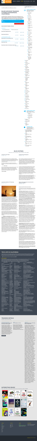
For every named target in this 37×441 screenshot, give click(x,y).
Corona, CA (28, 369)
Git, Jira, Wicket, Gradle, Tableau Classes (30, 48)
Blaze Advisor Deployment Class (6, 31)
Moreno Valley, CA (27, 371)
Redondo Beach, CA (30, 342)
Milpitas (26, 365)
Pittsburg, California (31, 374)
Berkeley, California (32, 369)
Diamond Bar (26, 378)
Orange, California (32, 332)
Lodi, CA (31, 327)
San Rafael (32, 354)
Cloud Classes (30, 33)
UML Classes (27, 98)
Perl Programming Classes (27, 82)
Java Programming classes (6, 29)
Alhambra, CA (26, 367)
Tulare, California (27, 352)
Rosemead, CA (26, 381)
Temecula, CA (26, 366)
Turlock (29, 367)
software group (30, 437)
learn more (3, 335)
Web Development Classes (27, 101)
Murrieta (26, 369)
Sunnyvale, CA (29, 347)
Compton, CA (26, 359)
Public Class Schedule (27, 1)
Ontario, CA (29, 330)
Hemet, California (27, 334)
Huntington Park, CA (27, 372)
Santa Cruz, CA (30, 378)
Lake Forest (33, 327)
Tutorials (2, 428)
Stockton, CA (26, 350)
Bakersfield (33, 348)
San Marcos (29, 382)
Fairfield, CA (32, 364)
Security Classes (27, 91)
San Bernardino (33, 358)
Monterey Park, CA (27, 344)
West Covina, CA (30, 343)
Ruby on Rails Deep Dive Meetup (24, 260)
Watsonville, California (31, 361)
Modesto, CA (29, 358)
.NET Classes (29, 12)
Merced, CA (26, 370)
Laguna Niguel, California (31, 328)
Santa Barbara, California (31, 370)
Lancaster (33, 373)
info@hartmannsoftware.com (22, 425)
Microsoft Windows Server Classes (27, 75)
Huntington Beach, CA (27, 346)
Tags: (5, 155)
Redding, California (27, 326)
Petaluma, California (27, 377)
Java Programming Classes (30, 52)
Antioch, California (30, 362)
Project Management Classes (27, 124)
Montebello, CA (33, 368)
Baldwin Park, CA (31, 352)
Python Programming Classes (27, 85)
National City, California (28, 368)
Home (2, 424)
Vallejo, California (32, 365)
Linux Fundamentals (27, 136)
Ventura (26, 332)
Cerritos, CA (33, 376)
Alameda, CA (31, 338)
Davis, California (30, 336)
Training (22, 1)
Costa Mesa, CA (30, 379)
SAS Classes (26, 90)
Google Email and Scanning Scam (23, 154)
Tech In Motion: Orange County (16, 260)
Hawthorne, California (31, 359)
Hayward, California (30, 340)
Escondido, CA (26, 361)
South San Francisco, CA (31, 331)
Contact (34, 1)
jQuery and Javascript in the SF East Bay (7, 260)
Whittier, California (28, 364)
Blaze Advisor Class (4, 42)
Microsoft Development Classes (27, 67)
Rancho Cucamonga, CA (28, 360)
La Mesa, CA (33, 351)
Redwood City (33, 380)
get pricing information (19, 23)
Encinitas (31, 363)
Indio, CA (28, 332)
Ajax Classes (29, 16)
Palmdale (30, 376)
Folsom (32, 339)
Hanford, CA (26, 340)
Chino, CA (29, 354)
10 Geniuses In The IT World (5, 154)
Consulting (14, 1)
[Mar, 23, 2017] (20, 155)
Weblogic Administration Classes (27, 106)
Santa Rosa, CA (26, 376)
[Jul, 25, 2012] (3, 155)
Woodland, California (28, 351)
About (31, 1)
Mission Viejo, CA (27, 375)
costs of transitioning (7, 223)
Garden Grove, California (29, 355)
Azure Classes (30, 21)
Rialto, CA (31, 334)
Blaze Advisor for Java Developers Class (7, 38)
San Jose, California (31, 375)
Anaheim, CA (32, 377)
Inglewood (31, 371)
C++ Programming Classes (30, 30)
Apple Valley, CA (33, 367)
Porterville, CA (29, 335)
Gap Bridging (18, 1)
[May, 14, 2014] (20, 183)
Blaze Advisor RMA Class (5, 34)
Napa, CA (31, 326)
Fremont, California (32, 344)
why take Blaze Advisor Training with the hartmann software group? (7, 323)
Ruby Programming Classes (27, 88)
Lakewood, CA (29, 380)
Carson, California (28, 356)
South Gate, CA (27, 374)
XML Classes (27, 108)
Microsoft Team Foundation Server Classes (27, 72)
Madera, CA (28, 365)
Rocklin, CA (26, 328)
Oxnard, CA (26, 362)
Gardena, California (31, 381)
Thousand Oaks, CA (27, 363)
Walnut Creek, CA (30, 373)
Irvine (32, 335)
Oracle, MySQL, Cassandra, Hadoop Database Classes (27, 79)
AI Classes (29, 15)
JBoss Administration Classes (30, 55)
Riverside (29, 350)
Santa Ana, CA (29, 348)
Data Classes (29, 38)
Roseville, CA (29, 339)
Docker (26, 133)
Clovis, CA (26, 382)
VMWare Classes (27, 99)
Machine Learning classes (15, 29)
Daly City (33, 343)
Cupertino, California (31, 366)
